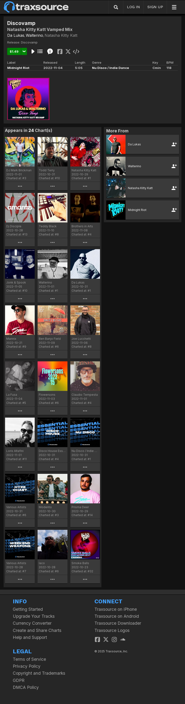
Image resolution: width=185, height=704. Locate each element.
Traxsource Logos (112, 630)
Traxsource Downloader (117, 623)
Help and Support (30, 637)
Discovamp (29, 42)
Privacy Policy (26, 666)
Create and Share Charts (37, 630)
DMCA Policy (26, 687)
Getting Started (28, 609)
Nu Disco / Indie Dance (110, 68)
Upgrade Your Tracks (34, 616)
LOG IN (133, 7)
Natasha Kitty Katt (61, 35)
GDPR (19, 680)
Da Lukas (15, 35)
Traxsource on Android (116, 616)
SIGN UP (155, 7)
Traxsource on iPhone (115, 609)
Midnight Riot (18, 68)
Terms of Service (29, 659)
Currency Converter (32, 623)
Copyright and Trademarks (39, 673)
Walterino (34, 35)
